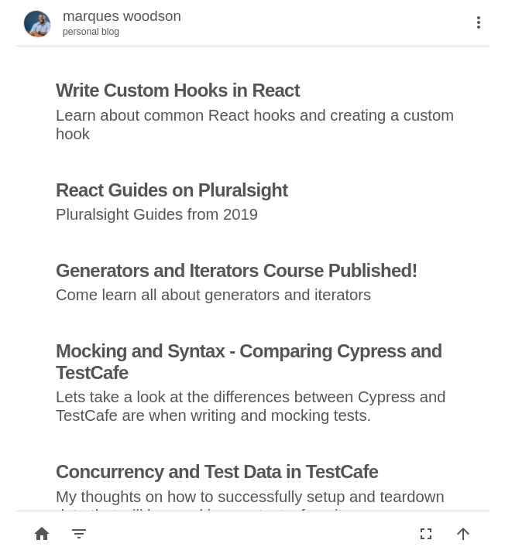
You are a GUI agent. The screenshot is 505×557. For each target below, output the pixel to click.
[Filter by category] (79, 533)
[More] (478, 22)
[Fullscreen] (426, 533)
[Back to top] (463, 533)
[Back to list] (41, 533)
